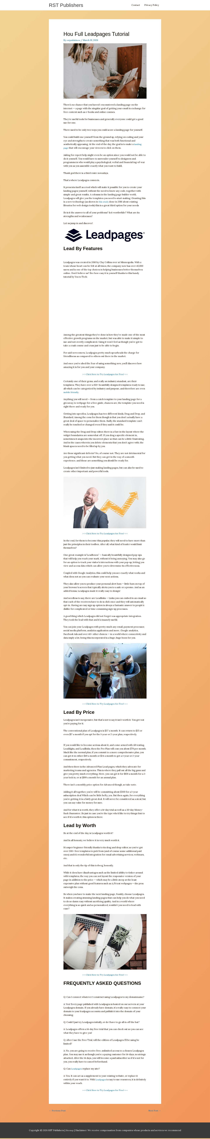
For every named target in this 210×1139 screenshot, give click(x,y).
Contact (135, 5)
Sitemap (70, 1131)
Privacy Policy (151, 5)
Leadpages (77, 1069)
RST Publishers (67, 5)
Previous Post (57, 1111)
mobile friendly (71, 392)
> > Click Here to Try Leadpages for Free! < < (105, 374)
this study (104, 202)
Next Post (154, 1111)
